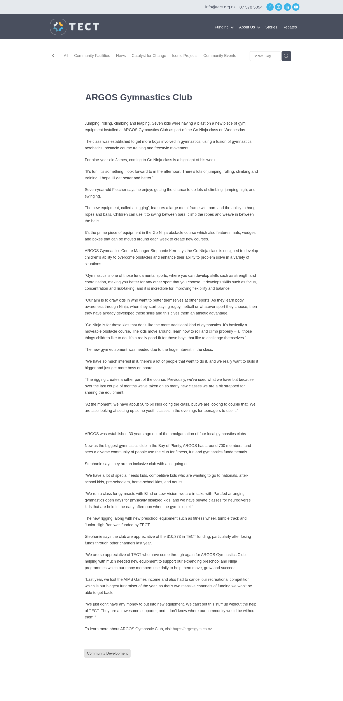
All (66, 55)
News (121, 55)
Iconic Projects (185, 55)
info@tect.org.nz (220, 7)
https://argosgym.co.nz (192, 629)
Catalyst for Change (149, 55)
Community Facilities (92, 55)
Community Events (219, 55)
